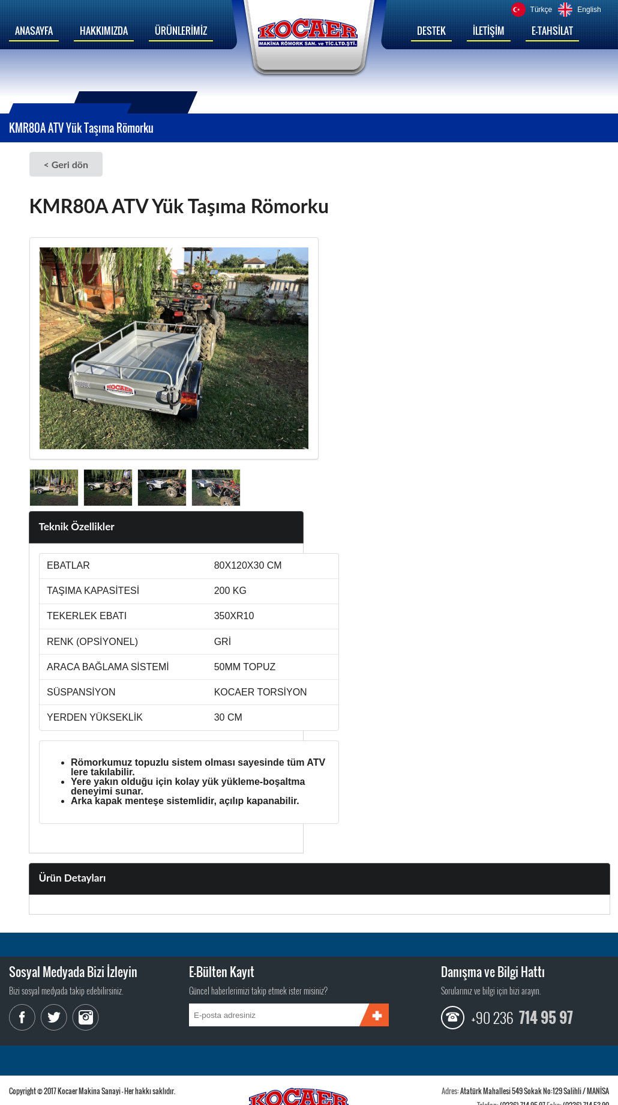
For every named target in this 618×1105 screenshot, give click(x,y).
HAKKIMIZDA (104, 30)
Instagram (84, 1017)
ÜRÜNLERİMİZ (181, 30)
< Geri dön (66, 164)
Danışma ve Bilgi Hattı (493, 972)
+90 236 (492, 1017)
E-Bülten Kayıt (221, 972)
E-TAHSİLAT (552, 30)
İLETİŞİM (489, 30)
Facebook (24, 1017)
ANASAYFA (34, 30)
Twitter (54, 1017)
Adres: (450, 1091)
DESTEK (431, 30)
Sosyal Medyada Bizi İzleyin (73, 972)
